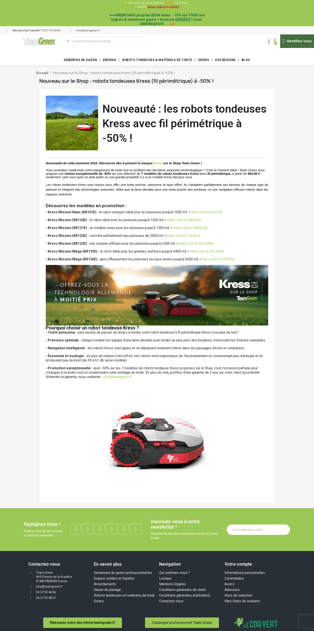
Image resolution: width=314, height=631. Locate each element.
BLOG (246, 60)
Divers (205, 60)
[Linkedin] (99, 529)
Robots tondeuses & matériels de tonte (159, 60)
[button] (274, 41)
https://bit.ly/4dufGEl (207, 212)
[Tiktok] (135, 529)
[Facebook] (75, 529)
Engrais (111, 60)
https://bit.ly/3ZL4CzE (207, 251)
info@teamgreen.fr (117, 377)
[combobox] (107, 41)
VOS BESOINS (227, 60)
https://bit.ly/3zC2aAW (196, 243)
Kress (158, 163)
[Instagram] (87, 529)
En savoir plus (108, 564)
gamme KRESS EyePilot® (163, 6)
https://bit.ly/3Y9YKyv (218, 259)
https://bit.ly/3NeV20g (190, 228)
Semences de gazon (82, 60)
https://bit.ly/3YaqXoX (183, 236)
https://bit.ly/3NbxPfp (184, 220)
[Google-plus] (111, 529)
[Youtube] (123, 529)
